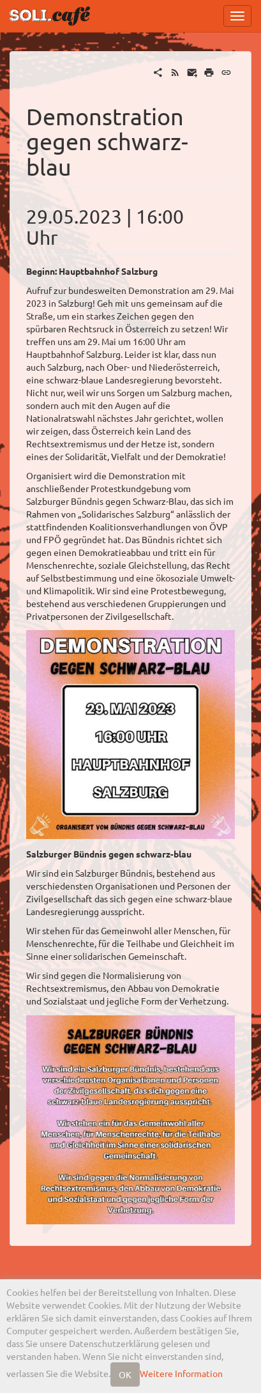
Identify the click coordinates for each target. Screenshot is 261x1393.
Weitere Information (181, 1373)
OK (125, 1374)
